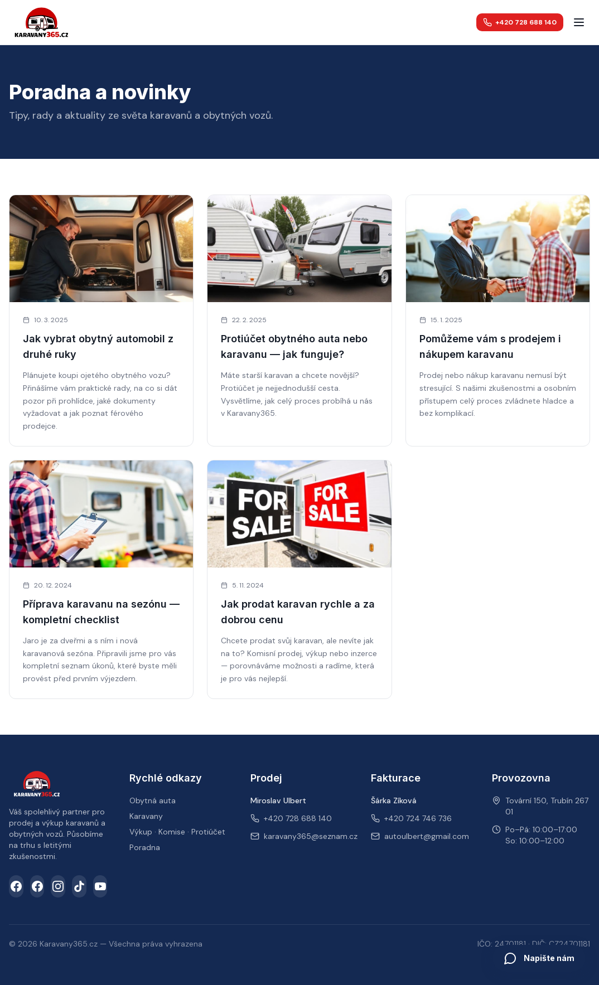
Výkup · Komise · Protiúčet (177, 832)
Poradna (144, 847)
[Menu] (579, 22)
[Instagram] (58, 886)
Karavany (146, 816)
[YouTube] (100, 886)
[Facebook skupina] (37, 886)
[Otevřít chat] (539, 958)
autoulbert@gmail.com (426, 836)
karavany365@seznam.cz (311, 836)
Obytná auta (152, 800)
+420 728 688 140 (520, 22)
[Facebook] (16, 886)
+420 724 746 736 (418, 818)
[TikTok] (79, 886)
